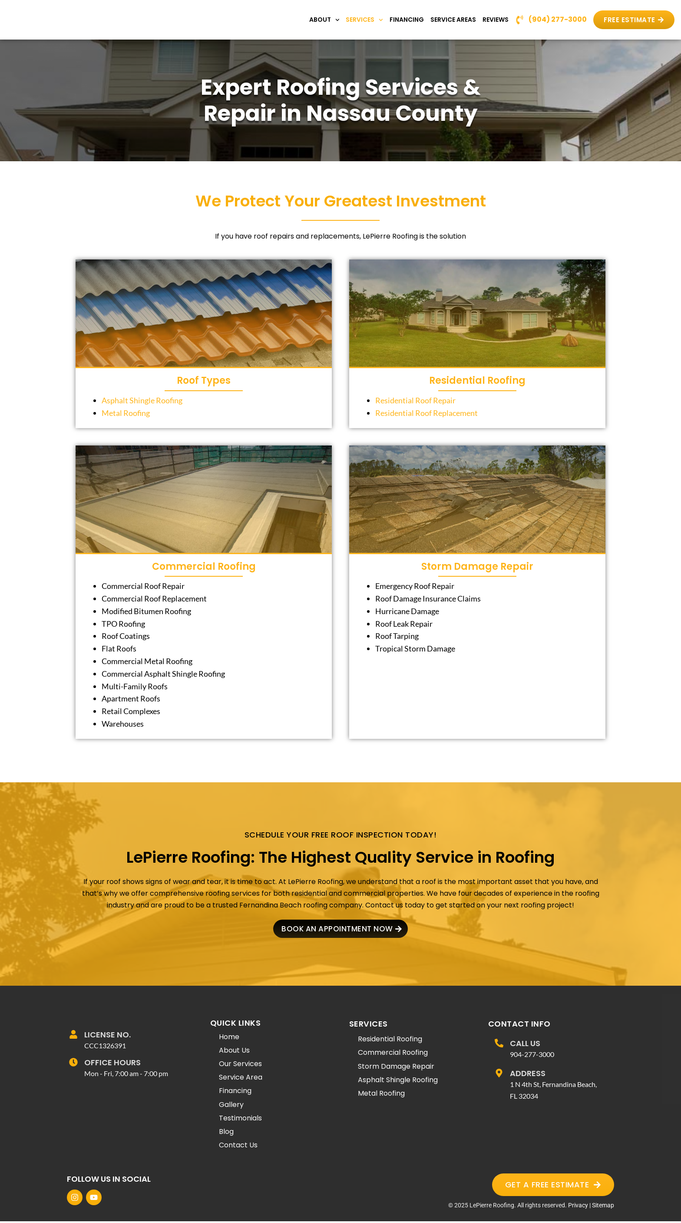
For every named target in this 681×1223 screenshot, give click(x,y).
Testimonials (240, 1119)
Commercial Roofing (204, 566)
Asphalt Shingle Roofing (142, 400)
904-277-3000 (532, 1055)
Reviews (496, 19)
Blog (226, 1133)
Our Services (240, 1065)
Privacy (578, 1206)
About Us (234, 1052)
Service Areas (453, 19)
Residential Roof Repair (415, 400)
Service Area (240, 1079)
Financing (407, 19)
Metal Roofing (126, 413)
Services (364, 20)
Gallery (231, 1106)
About (324, 20)
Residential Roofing (477, 380)
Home (229, 1038)
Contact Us (238, 1147)
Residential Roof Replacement (426, 413)
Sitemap (603, 1206)
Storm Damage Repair (477, 566)
